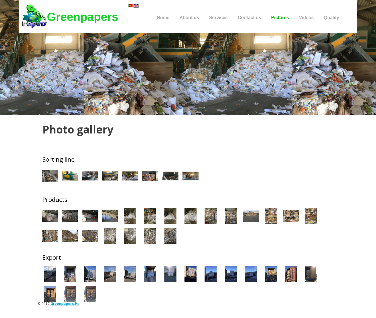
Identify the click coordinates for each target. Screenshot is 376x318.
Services (218, 17)
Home (163, 17)
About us (189, 17)
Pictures (280, 17)
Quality (331, 17)
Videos (306, 17)
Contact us (249, 17)
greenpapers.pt (64, 303)
